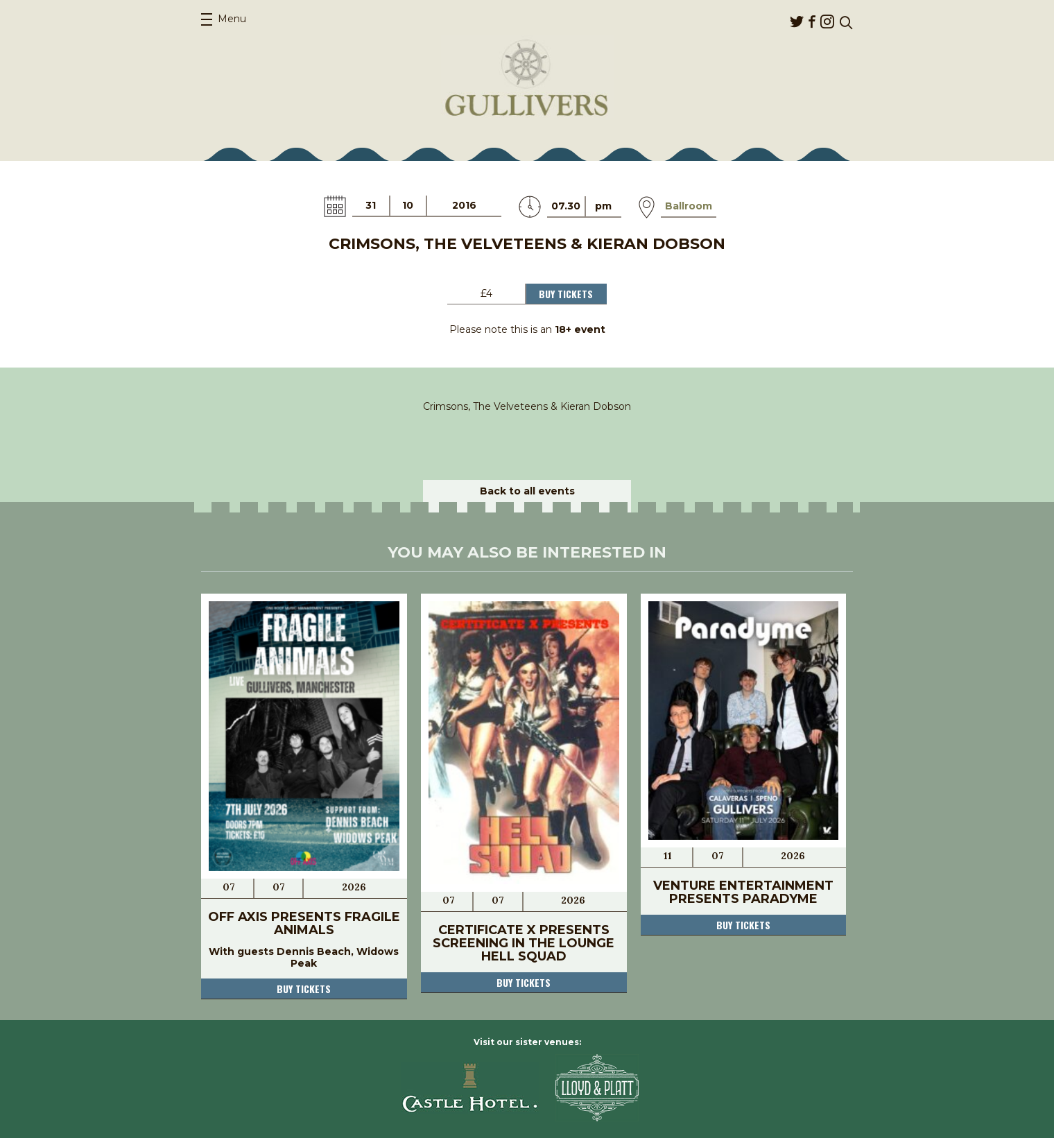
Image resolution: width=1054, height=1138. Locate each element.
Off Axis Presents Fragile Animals (304, 923)
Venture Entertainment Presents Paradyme (743, 892)
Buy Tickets (566, 293)
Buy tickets (304, 988)
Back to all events (527, 491)
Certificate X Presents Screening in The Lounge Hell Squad (523, 943)
